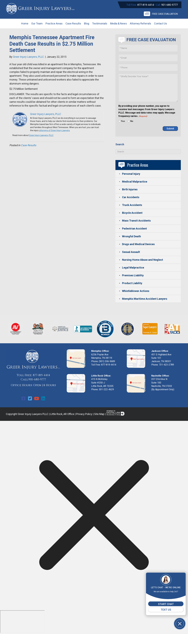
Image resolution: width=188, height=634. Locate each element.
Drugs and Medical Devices (138, 244)
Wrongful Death (131, 236)
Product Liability (132, 283)
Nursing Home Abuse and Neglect (142, 259)
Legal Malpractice (133, 267)
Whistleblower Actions (135, 290)
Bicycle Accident (132, 212)
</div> (22, 621)
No (131, 121)
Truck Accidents (132, 205)
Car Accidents (130, 197)
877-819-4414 (145, 4)
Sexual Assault (131, 251)
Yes (123, 121)
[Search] (148, 151)
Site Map (99, 414)
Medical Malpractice (134, 181)
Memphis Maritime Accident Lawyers (144, 298)
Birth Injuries (129, 189)
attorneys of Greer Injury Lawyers (54, 130)
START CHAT (166, 604)
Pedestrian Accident (134, 228)
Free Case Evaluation (165, 14)
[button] (23, 398)
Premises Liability (133, 275)
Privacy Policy (84, 414)
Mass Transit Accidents (136, 220)
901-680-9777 (169, 4)
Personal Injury (131, 173)
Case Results (28, 145)
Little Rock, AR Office (62, 414)
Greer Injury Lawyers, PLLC (41, 135)
